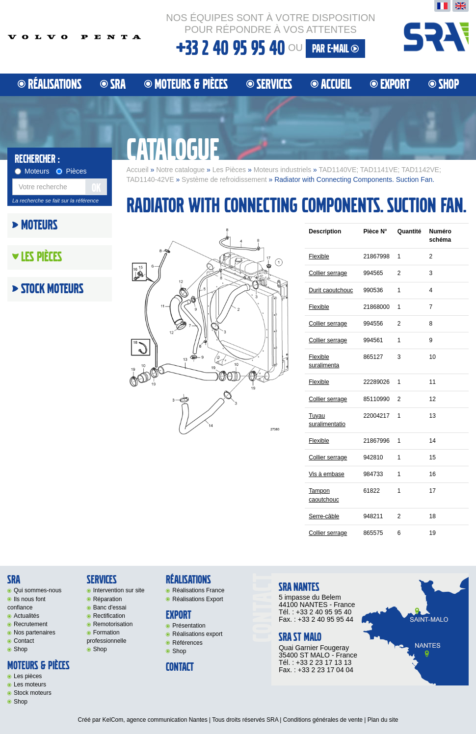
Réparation (107, 599)
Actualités (26, 615)
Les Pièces (229, 170)
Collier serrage (328, 273)
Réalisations (54, 84)
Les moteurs (30, 684)
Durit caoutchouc (331, 290)
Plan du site (383, 719)
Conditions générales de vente (323, 719)
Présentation (188, 625)
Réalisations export (197, 634)
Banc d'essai (110, 607)
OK (96, 188)
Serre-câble (324, 516)
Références (187, 642)
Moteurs (32, 171)
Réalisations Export (197, 599)
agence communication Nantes (167, 719)
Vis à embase (326, 474)
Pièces (71, 171)
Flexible (319, 256)
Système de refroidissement (224, 179)
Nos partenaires (34, 632)
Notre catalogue (180, 170)
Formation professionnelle (107, 636)
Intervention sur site (119, 590)
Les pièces (28, 676)
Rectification (109, 615)
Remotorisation (113, 624)
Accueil (336, 84)
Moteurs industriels (283, 170)
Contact (24, 640)
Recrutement (31, 624)
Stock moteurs (52, 289)
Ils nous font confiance (26, 603)
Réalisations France (198, 590)
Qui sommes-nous (37, 590)
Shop (449, 84)
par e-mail (335, 48)
